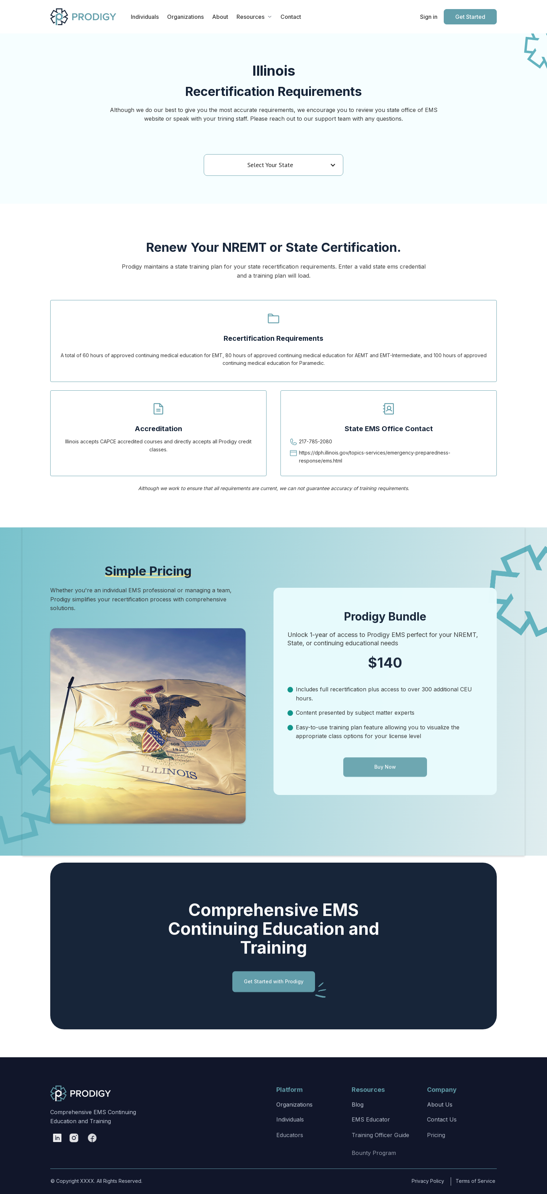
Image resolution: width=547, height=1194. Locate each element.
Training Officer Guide (380, 1162)
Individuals (290, 1137)
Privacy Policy (420, 1181)
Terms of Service (464, 1181)
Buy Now (385, 785)
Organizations (294, 1116)
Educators (289, 1162)
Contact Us (442, 1137)
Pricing (436, 1162)
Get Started (470, 16)
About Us (439, 1116)
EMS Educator (371, 1137)
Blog (358, 1116)
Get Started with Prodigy (274, 989)
